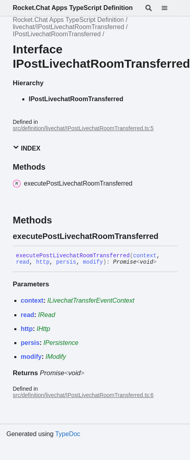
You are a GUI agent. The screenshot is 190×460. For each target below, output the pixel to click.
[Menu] (169, 8)
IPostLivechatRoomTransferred (57, 34)
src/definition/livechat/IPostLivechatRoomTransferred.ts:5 (83, 128)
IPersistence (60, 342)
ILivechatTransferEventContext (90, 300)
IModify (55, 356)
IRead (46, 314)
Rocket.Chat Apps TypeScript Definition (73, 7)
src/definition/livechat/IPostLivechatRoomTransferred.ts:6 (83, 395)
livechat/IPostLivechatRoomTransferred (68, 26)
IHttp (43, 328)
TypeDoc (67, 434)
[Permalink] (166, 236)
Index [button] (26, 148)
